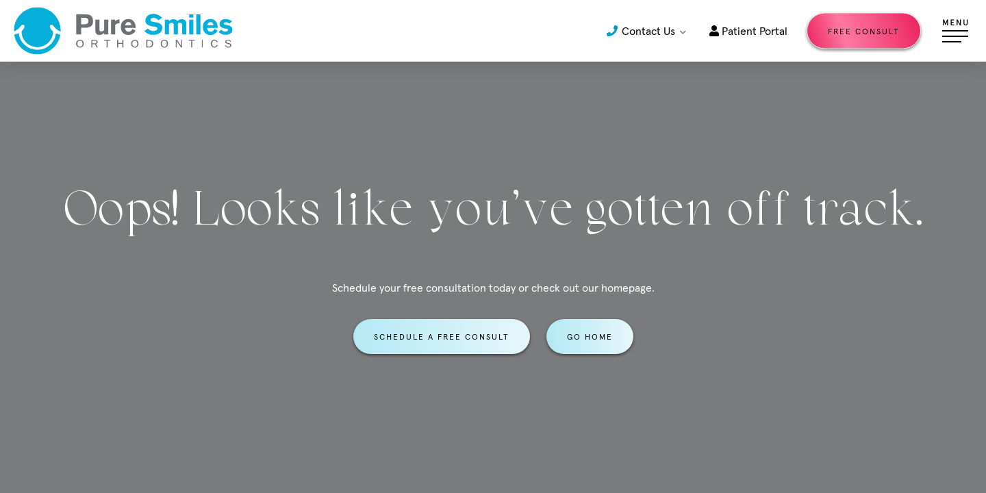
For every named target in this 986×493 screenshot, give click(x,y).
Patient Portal (748, 31)
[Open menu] (955, 31)
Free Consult (864, 31)
